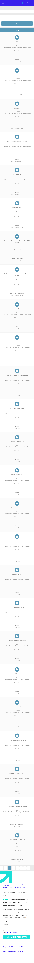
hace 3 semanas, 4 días (17, 62)
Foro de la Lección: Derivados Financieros (18, 347)
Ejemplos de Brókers (16, 309)
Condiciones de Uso (24, 931)
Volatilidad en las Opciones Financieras (17, 375)
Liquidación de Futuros (17, 508)
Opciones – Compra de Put (17, 475)
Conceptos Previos (17, 207)
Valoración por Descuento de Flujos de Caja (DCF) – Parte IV (17, 241)
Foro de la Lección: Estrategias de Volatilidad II (18, 281)
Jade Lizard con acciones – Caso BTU (17, 806)
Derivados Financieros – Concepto (17, 740)
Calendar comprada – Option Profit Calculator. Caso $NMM (17, 274)
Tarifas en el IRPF (17, 174)
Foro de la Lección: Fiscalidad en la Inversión (18, 47)
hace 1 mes (17, 329)
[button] (2, 3)
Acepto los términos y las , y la (16, 931)
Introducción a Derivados (17, 707)
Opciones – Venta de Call (17, 441)
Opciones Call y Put (17, 574)
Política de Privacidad (11, 932)
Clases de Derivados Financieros (17, 640)
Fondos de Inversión (17, 42)
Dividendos (17, 108)
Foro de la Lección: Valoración (21, 246)
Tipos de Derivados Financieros (17, 607)
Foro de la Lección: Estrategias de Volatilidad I (18, 812)
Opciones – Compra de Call (17, 408)
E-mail (5, 921)
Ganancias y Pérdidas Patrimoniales (17, 141)
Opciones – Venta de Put (17, 342)
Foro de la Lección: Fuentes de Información (18, 314)
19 (25, 868)
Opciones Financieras (17, 541)
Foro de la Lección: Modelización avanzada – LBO (18, 845)
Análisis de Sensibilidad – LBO (17, 839)
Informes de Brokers (17, 75)
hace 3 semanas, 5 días (17, 295)
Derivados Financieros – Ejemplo (17, 773)
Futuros (17, 674)
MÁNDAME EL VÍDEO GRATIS (16, 937)
